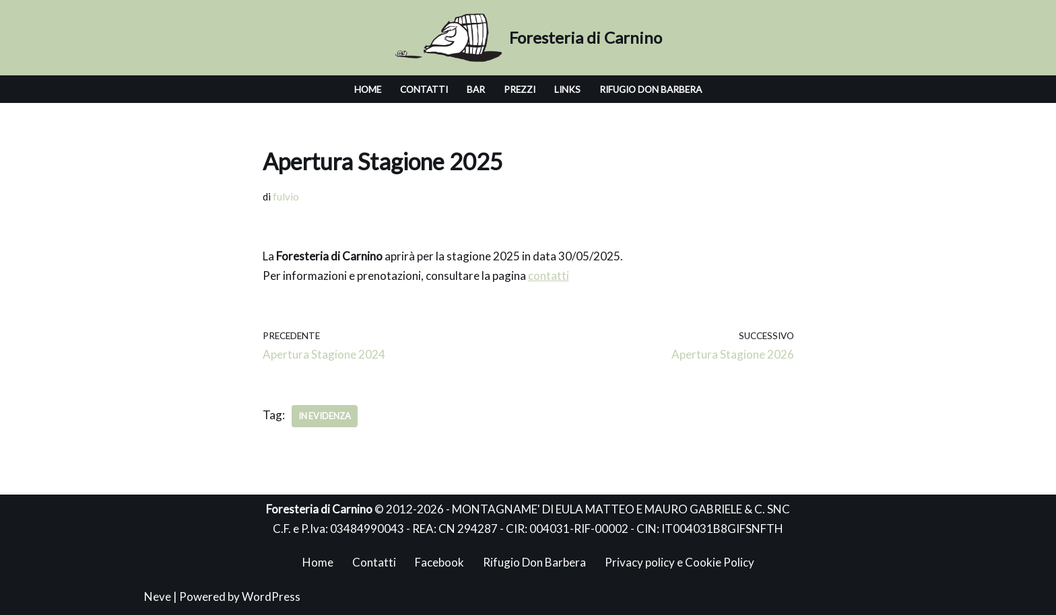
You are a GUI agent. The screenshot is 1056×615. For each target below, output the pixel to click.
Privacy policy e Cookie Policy (679, 562)
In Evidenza (324, 415)
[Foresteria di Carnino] (528, 37)
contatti (548, 275)
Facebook (439, 562)
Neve (157, 596)
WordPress (271, 596)
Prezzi (519, 89)
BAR (476, 89)
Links (567, 89)
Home (367, 89)
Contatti (424, 89)
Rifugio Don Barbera (650, 89)
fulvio (286, 196)
